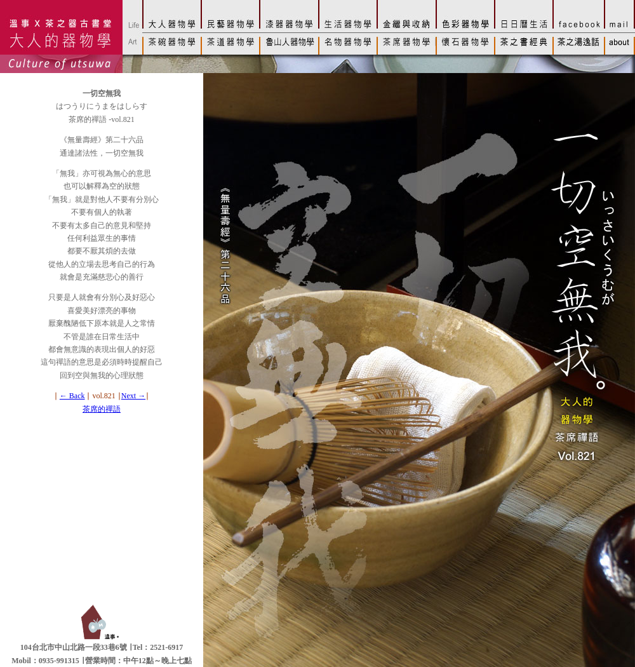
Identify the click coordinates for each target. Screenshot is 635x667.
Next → (133, 395)
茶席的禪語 (102, 409)
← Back (72, 395)
